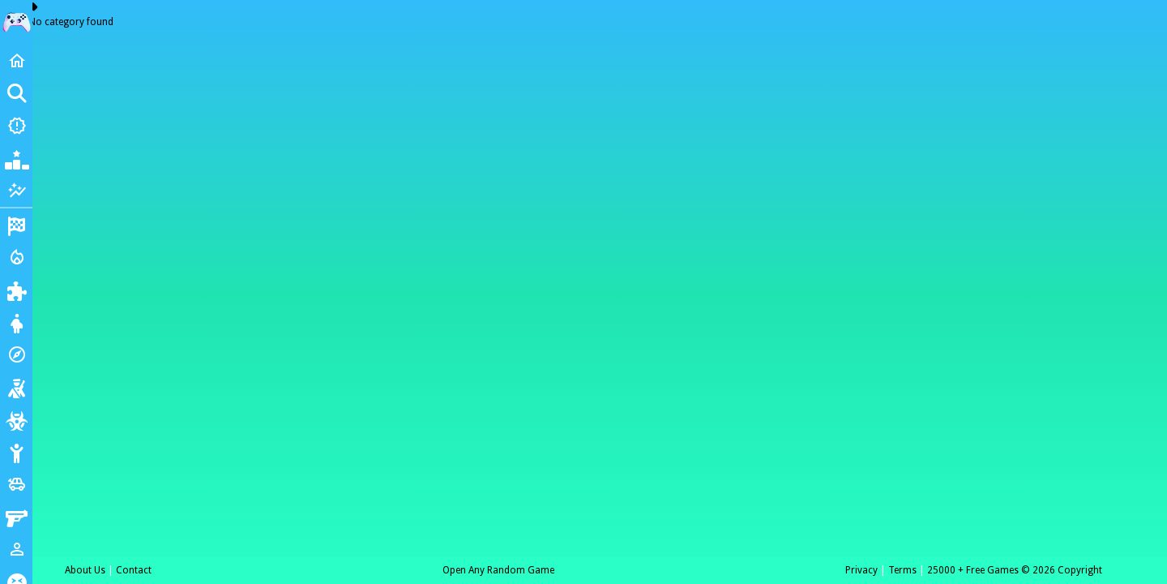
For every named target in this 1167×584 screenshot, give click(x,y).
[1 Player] (16, 549)
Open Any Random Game (498, 570)
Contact (134, 570)
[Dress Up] (16, 322)
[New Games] (16, 126)
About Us (85, 570)
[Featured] (16, 190)
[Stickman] (16, 452)
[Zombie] (16, 419)
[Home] (16, 61)
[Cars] (16, 484)
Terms (902, 570)
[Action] (16, 257)
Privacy (861, 570)
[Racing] (16, 224)
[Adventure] (16, 354)
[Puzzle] (16, 289)
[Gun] (16, 516)
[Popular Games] (16, 158)
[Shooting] (16, 387)
